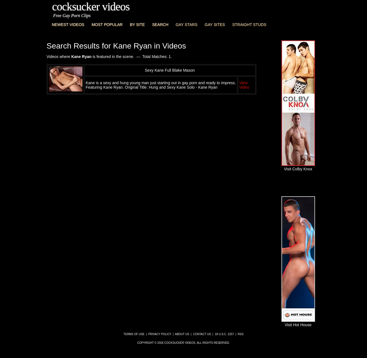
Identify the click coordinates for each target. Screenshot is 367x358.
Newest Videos (68, 24)
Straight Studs (249, 24)
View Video (244, 85)
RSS (241, 334)
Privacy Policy (159, 334)
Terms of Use (134, 334)
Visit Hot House (298, 322)
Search (160, 24)
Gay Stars (187, 24)
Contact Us (202, 334)
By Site (137, 24)
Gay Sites (215, 24)
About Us (182, 334)
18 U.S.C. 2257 (224, 334)
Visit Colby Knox (298, 166)
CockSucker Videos (91, 6)
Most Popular (107, 24)
